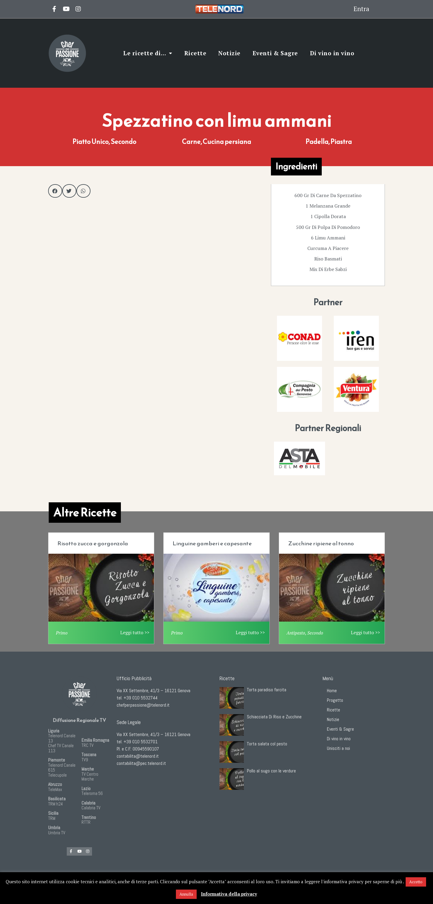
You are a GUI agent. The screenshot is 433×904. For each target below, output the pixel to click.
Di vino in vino (332, 53)
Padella (317, 142)
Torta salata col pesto (267, 744)
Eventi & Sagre (275, 53)
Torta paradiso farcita (266, 689)
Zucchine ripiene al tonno (321, 543)
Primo (62, 633)
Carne (191, 142)
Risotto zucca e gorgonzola (92, 543)
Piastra (341, 142)
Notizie (229, 53)
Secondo (123, 142)
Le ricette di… (147, 53)
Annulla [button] (186, 894)
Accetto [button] (415, 881)
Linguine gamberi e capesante (212, 543)
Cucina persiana (227, 142)
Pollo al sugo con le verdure (271, 771)
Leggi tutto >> (134, 632)
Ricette (195, 53)
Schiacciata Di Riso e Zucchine (274, 717)
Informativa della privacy (229, 894)
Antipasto (296, 633)
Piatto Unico (90, 142)
